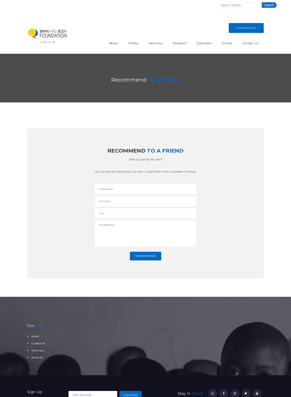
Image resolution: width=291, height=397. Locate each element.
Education (204, 43)
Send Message (145, 256)
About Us (37, 357)
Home (35, 336)
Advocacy (156, 43)
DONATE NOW (246, 27)
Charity (133, 43)
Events (227, 43)
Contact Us (250, 43)
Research (180, 43)
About (113, 43)
